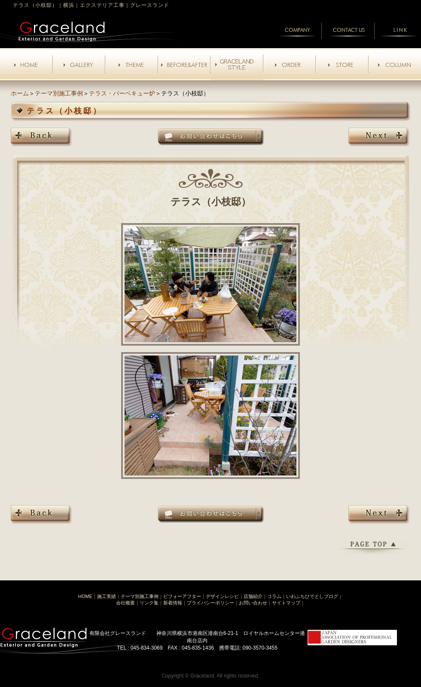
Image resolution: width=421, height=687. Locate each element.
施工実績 (106, 596)
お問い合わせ (253, 602)
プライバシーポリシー (210, 602)
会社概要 (125, 602)
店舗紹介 (253, 596)
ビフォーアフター (182, 596)
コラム (274, 596)
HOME (85, 596)
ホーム (20, 93)
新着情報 (172, 602)
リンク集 (149, 602)
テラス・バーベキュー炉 (122, 93)
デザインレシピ (222, 596)
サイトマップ (286, 602)
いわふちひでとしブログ (312, 596)
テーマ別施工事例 (59, 93)
